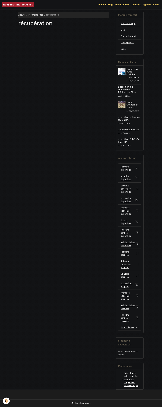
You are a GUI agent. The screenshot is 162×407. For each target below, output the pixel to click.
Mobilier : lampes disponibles (129, 233)
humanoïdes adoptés (129, 285)
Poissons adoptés (129, 253)
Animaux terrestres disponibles (130, 188)
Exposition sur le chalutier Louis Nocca (133, 73)
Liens (156, 4)
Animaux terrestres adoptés (129, 264)
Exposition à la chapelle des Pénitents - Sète (127, 90)
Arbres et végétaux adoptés (129, 296)
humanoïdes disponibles (129, 200)
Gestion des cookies (81, 403)
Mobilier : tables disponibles (129, 244)
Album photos (122, 4)
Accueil (102, 4)
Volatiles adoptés (129, 275)
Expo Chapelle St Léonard (132, 105)
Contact (136, 4)
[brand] (18, 4)
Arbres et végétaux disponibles (129, 211)
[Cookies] (6, 401)
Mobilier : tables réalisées (129, 307)
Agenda (147, 4)
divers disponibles (129, 222)
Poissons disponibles (129, 168)
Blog (110, 4)
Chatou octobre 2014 (129, 129)
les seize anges (131, 385)
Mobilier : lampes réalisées (129, 318)
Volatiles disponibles (129, 178)
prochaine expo (36, 15)
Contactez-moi (128, 36)
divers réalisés (129, 327)
